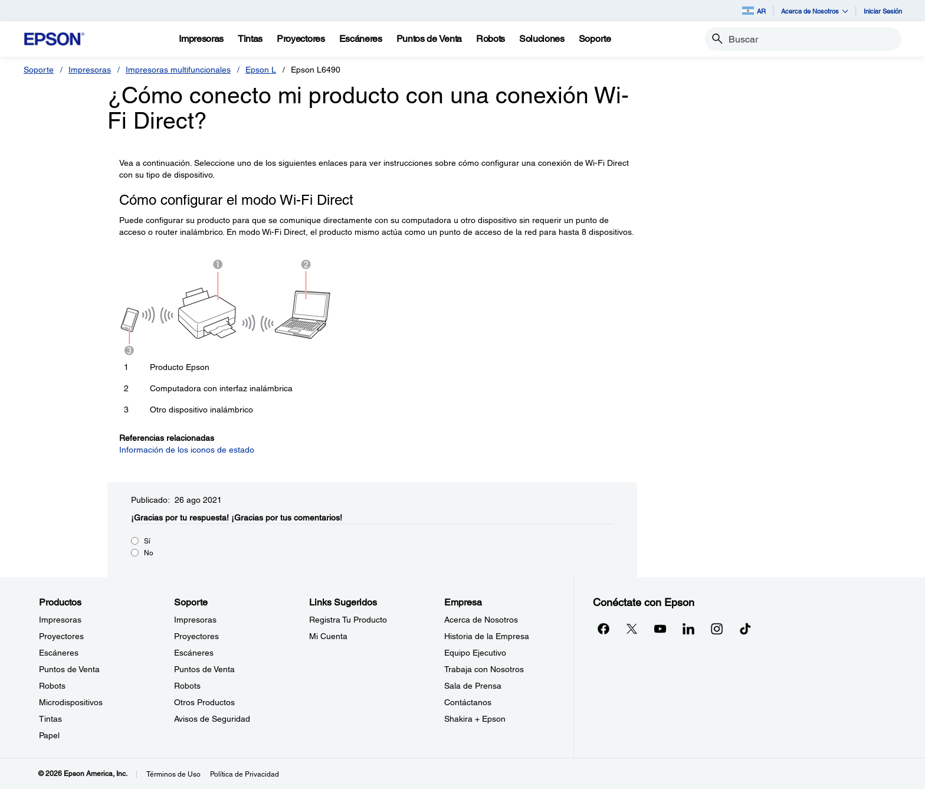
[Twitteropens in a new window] (631, 628)
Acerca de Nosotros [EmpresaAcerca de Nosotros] (481, 619)
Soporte (39, 69)
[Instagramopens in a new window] (716, 628)
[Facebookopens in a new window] (603, 628)
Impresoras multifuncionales (178, 69)
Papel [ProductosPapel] (49, 735)
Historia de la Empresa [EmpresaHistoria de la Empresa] (486, 636)
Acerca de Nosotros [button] (814, 11)
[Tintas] (250, 39)
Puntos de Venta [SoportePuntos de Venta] (204, 669)
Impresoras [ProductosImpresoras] (60, 619)
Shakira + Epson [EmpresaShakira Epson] (475, 718)
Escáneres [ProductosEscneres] (58, 652)
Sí (147, 541)
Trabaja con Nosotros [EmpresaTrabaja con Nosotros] (484, 669)
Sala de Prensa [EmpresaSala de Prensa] (472, 685)
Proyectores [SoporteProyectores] (196, 636)
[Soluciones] (541, 39)
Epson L (260, 69)
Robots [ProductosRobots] (52, 685)
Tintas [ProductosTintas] (50, 718)
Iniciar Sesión (883, 11)
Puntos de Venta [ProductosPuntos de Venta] (69, 669)
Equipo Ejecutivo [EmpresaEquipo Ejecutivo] (475, 652)
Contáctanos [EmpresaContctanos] (467, 702)
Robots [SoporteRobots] (187, 685)
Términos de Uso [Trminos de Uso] (173, 774)
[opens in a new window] (745, 628)
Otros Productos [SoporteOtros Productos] (204, 702)
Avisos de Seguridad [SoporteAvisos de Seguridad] (212, 718)
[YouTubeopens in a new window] (660, 628)
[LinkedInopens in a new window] (688, 628)
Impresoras (89, 69)
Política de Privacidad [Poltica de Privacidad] (244, 774)
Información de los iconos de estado (186, 449)
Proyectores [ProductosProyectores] (61, 636)
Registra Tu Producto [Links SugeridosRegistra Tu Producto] (348, 619)
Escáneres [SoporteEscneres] (194, 652)
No (148, 553)
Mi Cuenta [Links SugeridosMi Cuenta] (328, 636)
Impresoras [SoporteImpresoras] (195, 619)
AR (754, 10)
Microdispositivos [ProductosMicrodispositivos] (71, 702)
